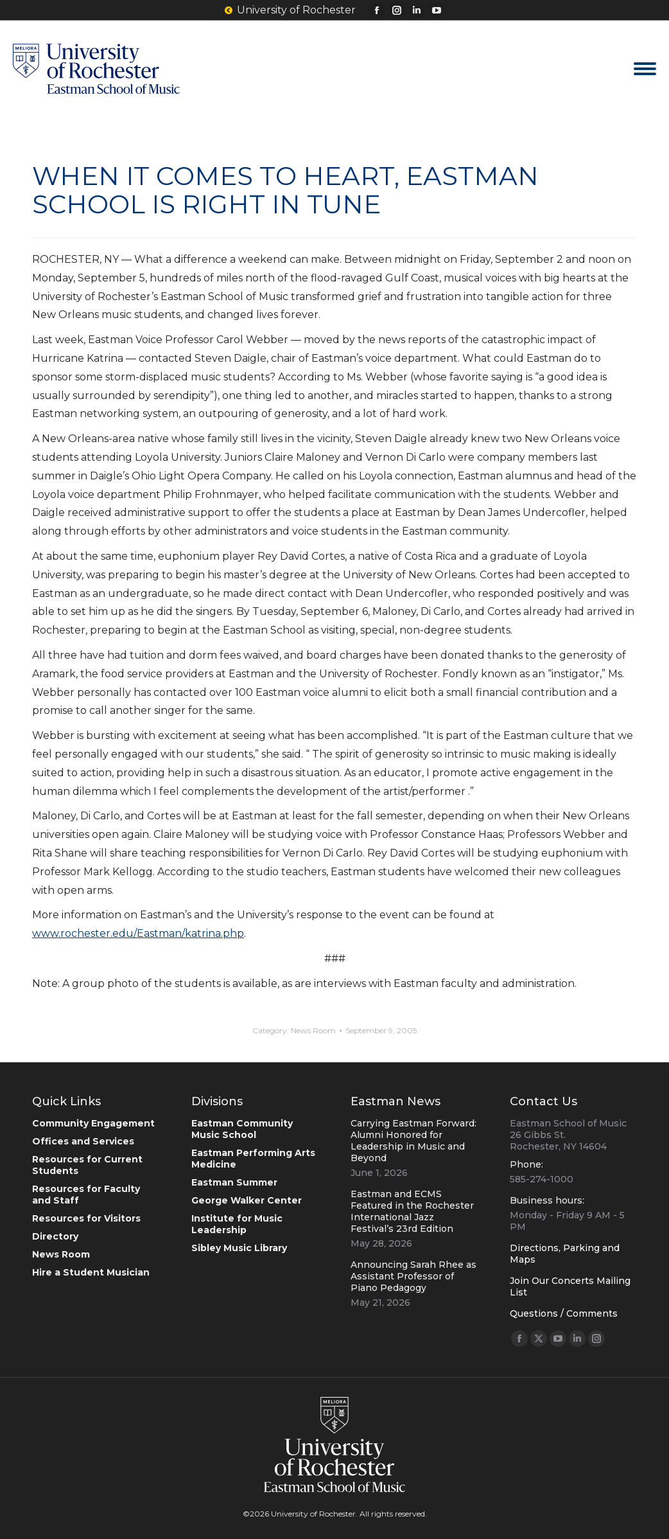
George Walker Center (246, 1200)
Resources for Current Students (87, 1165)
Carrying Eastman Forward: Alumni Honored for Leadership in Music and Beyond (413, 1140)
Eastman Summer (234, 1182)
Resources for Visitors (86, 1218)
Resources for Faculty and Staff (86, 1194)
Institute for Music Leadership (236, 1224)
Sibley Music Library (239, 1248)
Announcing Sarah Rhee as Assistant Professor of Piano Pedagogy (413, 1276)
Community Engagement (93, 1123)
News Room (313, 1030)
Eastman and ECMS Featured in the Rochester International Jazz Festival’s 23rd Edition (412, 1211)
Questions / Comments (564, 1313)
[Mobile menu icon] (645, 68)
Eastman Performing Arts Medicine (253, 1158)
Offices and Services (83, 1141)
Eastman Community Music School (242, 1129)
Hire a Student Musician (91, 1272)
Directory (55, 1236)
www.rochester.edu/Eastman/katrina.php (138, 933)
